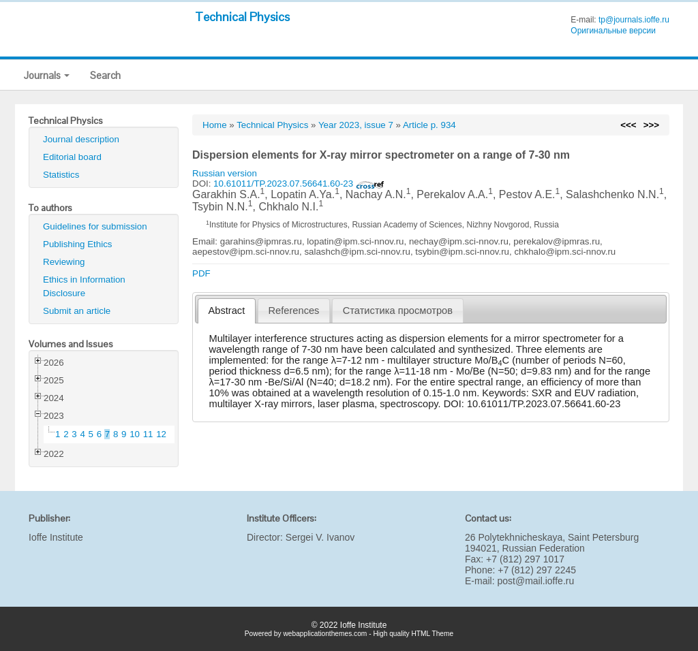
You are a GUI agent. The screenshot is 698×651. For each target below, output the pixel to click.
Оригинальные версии (613, 30)
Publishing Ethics (77, 244)
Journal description (81, 139)
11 (148, 434)
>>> (651, 125)
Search (105, 75)
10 (135, 434)
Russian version (224, 173)
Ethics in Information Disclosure (84, 286)
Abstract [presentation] (227, 310)
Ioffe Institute (56, 537)
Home (214, 125)
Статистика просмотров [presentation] (398, 310)
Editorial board (72, 157)
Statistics (61, 175)
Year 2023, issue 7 (355, 125)
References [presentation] (294, 310)
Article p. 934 (429, 125)
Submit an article (76, 311)
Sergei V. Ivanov (320, 537)
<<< (628, 125)
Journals (47, 75)
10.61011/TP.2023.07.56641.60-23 (298, 183)
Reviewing (64, 262)
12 (161, 434)
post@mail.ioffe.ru (535, 580)
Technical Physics (242, 17)
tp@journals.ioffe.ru (633, 20)
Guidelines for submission (95, 226)
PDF (201, 273)
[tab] (227, 310)
